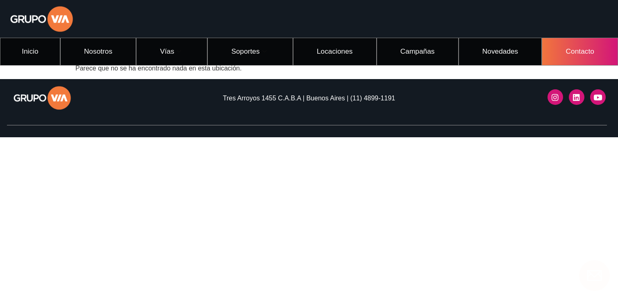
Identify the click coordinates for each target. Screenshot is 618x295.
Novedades (501, 50)
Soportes (253, 50)
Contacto (579, 50)
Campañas (420, 50)
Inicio (31, 50)
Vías (174, 50)
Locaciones (338, 50)
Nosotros (100, 50)
